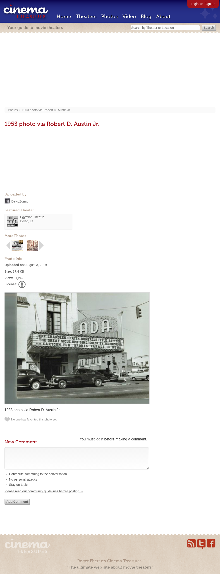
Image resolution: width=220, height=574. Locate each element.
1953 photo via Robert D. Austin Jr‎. (46, 110)
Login (194, 4)
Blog (146, 16)
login (99, 439)
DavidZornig (19, 201)
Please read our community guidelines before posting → (44, 496)
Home (64, 16)
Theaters (86, 16)
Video (129, 16)
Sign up (210, 4)
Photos (109, 16)
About (163, 16)
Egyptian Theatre (32, 217)
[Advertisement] (110, 71)
